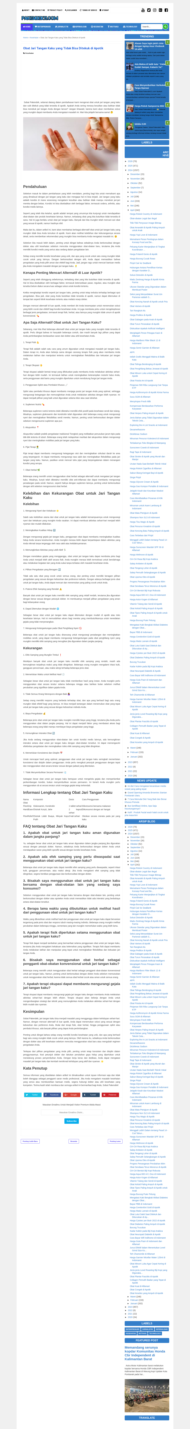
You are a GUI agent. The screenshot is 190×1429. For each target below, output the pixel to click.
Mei (132, 205)
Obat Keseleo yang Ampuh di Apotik (146, 742)
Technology (130, 26)
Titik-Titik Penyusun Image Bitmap (145, 223)
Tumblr (93, 1095)
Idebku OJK (140, 124)
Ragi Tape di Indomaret (140, 452)
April (132, 210)
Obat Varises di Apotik (140, 306)
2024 (130, 170)
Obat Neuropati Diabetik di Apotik (145, 671)
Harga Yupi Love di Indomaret (143, 235)
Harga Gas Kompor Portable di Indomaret (149, 486)
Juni (132, 201)
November (135, 178)
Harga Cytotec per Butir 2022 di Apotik (147, 653)
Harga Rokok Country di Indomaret (146, 214)
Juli (131, 196)
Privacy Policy (55, 10)
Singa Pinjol (135, 477)
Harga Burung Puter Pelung (142, 620)
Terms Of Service (88, 10)
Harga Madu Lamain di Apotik (143, 641)
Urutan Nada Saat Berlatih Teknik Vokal (148, 464)
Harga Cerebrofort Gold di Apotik (145, 637)
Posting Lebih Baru (30, 1141)
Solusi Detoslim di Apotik (141, 275)
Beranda (74, 1141)
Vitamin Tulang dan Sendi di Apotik (146, 604)
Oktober (134, 183)
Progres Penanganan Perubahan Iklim (147, 581)
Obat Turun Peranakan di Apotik (144, 324)
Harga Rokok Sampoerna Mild (149, 106)
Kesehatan (97, 26)
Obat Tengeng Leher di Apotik (143, 568)
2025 (130, 166)
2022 (130, 766)
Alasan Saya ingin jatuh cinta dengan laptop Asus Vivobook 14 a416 (149, 46)
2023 (130, 762)
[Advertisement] (71, 77)
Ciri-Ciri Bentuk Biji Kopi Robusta (145, 590)
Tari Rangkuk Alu (137, 310)
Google (74, 1095)
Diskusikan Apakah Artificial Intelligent (147, 328)
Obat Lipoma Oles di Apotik (142, 577)
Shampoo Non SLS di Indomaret (145, 517)
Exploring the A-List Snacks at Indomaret (148, 425)
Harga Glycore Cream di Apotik (144, 482)
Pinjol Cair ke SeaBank (140, 263)
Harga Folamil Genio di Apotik (143, 254)
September (135, 187)
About (25, 10)
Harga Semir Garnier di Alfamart (144, 348)
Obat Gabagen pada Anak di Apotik (146, 319)
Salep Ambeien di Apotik (141, 563)
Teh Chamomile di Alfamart (142, 695)
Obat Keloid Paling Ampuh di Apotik (146, 608)
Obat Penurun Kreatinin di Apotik (145, 526)
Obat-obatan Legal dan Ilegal (143, 218)
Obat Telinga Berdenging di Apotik (145, 364)
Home (26, 26)
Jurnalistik (61, 26)
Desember (135, 174)
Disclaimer (71, 10)
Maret (133, 748)
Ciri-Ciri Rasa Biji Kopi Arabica (144, 559)
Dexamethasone (137, 429)
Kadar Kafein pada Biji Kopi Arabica (146, 666)
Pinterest (112, 1095)
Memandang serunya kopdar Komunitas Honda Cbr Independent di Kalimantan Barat (145, 1353)
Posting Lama (115, 1141)
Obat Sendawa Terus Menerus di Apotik (148, 586)
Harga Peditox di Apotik (141, 315)
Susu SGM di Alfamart (140, 397)
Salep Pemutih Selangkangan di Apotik (148, 572)
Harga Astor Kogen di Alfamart (144, 599)
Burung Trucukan (138, 662)
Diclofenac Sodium (138, 434)
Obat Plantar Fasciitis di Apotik (144, 721)
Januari (133, 757)
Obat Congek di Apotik (140, 738)
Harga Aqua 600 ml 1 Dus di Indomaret (148, 595)
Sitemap (104, 10)
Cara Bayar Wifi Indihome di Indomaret (148, 675)
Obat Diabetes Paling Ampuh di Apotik (147, 657)
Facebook (54, 1095)
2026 (130, 161)
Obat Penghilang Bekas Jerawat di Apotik (149, 368)
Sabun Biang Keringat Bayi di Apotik (146, 473)
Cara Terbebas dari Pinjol (141, 535)
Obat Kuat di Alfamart (140, 733)
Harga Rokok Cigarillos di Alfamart (146, 468)
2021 (130, 771)
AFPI (132, 352)
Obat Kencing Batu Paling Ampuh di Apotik (149, 531)
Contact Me (38, 10)
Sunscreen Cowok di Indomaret (144, 447)
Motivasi (113, 26)
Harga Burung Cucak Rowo (142, 258)
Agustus (134, 192)
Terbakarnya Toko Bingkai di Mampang (148, 443)
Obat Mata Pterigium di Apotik (143, 513)
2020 (130, 775)
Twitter (35, 1095)
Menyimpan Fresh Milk (140, 401)
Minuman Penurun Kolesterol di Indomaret (149, 438)
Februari (134, 752)
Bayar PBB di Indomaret (141, 632)
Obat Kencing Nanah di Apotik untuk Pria (149, 301)
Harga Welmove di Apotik (141, 554)
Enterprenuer (43, 26)
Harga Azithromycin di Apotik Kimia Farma (149, 392)
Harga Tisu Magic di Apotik (142, 522)
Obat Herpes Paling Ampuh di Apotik (146, 413)
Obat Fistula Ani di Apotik (141, 380)
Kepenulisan (80, 26)
